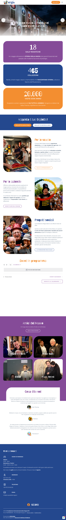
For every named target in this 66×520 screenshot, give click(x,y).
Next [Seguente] (62, 20)
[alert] (33, 270)
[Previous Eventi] (4, 265)
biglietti (56, 2)
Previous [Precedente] (3, 20)
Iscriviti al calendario (51, 281)
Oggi (10, 264)
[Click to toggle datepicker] (17, 264)
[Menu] (62, 2)
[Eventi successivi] (7, 265)
